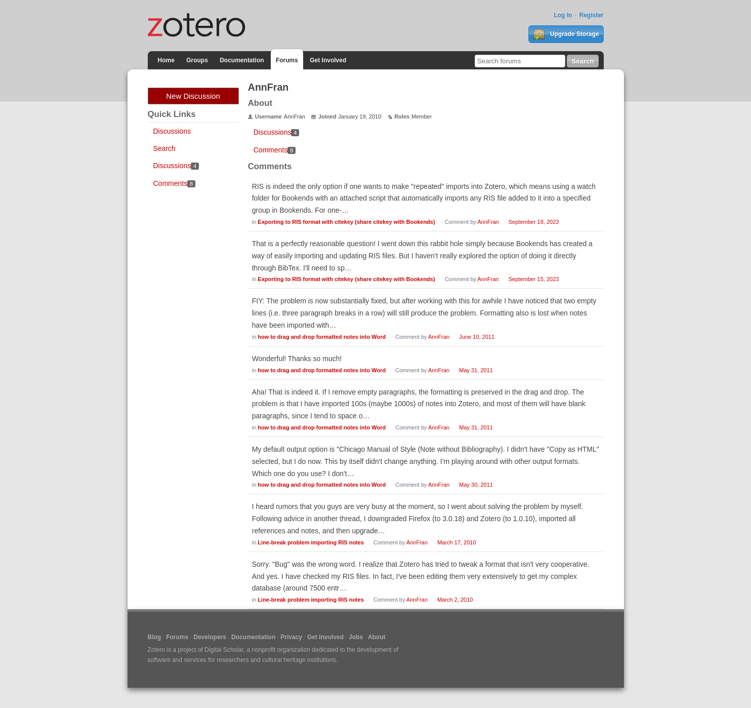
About (377, 637)
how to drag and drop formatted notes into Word (322, 337)
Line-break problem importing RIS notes (311, 542)
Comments (174, 183)
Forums (287, 60)
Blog (154, 637)
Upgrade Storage (566, 34)
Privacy (291, 637)
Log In (563, 15)
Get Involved (328, 60)
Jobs (356, 637)
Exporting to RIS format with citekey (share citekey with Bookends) (346, 222)
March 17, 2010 (456, 542)
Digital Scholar (223, 649)
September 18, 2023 (534, 222)
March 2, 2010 (455, 600)
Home (166, 60)
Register (591, 15)
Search (164, 148)
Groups (197, 60)
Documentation (242, 60)
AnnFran (487, 222)
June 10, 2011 (476, 337)
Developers (209, 637)
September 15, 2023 (534, 279)
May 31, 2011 (476, 370)
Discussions (172, 131)
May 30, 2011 (476, 485)
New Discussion (193, 96)
